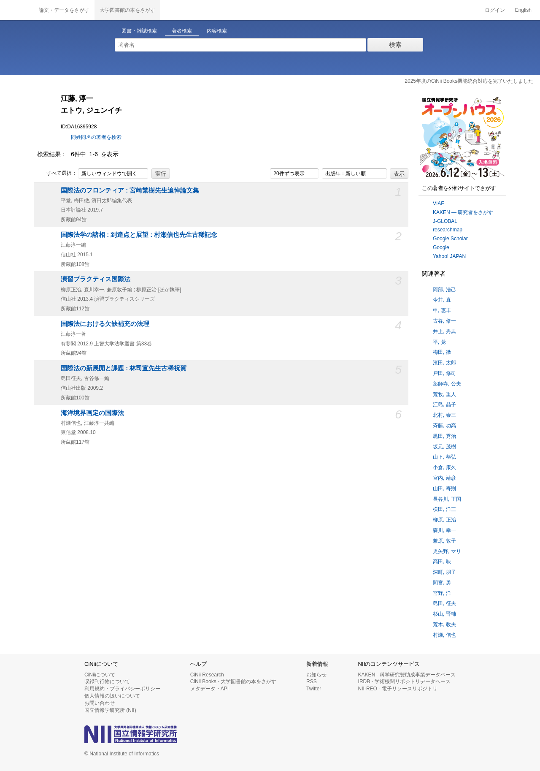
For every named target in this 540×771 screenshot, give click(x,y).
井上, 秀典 (444, 331)
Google (441, 247)
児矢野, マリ (447, 551)
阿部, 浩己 (444, 290)
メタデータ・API (209, 689)
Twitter (313, 689)
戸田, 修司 (444, 373)
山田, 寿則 (444, 488)
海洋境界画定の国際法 (92, 413)
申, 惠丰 (442, 310)
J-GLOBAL (445, 221)
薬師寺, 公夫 (447, 384)
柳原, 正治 (444, 520)
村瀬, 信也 (444, 635)
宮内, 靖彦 (444, 478)
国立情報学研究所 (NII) (110, 710)
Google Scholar (450, 239)
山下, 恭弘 (444, 457)
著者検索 (182, 31)
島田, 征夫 (444, 603)
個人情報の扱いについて (112, 696)
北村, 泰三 (444, 415)
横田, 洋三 (444, 509)
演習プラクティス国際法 (95, 279)
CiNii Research (207, 675)
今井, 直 (442, 300)
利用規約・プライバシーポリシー (122, 689)
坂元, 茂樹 (444, 447)
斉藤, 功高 (444, 426)
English (523, 10)
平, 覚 (439, 342)
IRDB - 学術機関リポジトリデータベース (404, 681)
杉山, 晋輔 (444, 614)
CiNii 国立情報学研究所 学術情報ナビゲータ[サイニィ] (17, 10)
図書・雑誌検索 (139, 31)
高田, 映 (442, 562)
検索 (395, 44)
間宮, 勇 (442, 583)
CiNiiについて (99, 675)
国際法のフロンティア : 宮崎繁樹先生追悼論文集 (130, 190)
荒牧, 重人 (444, 394)
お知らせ (316, 675)
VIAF (438, 203)
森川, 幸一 (444, 530)
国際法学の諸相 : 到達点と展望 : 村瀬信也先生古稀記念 (139, 234)
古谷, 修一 (444, 321)
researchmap (447, 230)
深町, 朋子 (444, 572)
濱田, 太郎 (444, 363)
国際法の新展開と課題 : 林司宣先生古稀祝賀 (123, 368)
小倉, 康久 (444, 467)
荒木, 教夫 (444, 624)
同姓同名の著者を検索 (96, 137)
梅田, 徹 (442, 352)
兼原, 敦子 (444, 541)
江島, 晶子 (444, 404)
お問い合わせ (99, 703)
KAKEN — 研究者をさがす (463, 212)
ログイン (495, 10)
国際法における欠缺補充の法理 (105, 323)
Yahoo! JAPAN (449, 256)
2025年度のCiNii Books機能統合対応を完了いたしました (469, 81)
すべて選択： (57, 173)
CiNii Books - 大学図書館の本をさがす (233, 681)
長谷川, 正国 (447, 499)
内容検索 (217, 31)
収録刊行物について (107, 681)
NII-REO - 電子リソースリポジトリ (397, 689)
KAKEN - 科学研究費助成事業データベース (407, 675)
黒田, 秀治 (444, 436)
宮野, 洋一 (444, 593)
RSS (311, 681)
